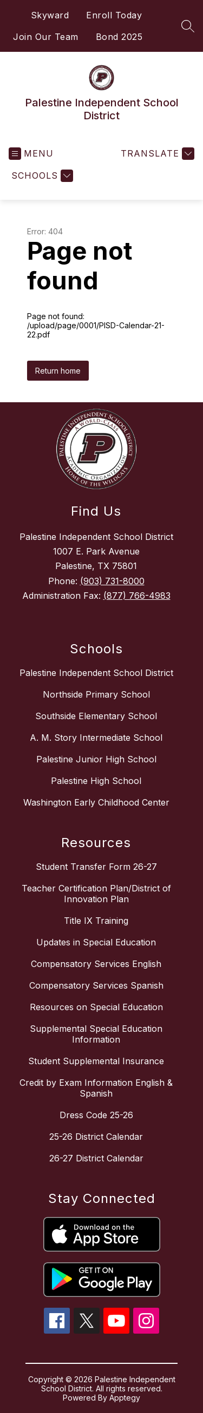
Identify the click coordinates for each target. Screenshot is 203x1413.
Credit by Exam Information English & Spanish (96, 1088)
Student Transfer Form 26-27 (96, 866)
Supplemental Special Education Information (96, 1034)
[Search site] (187, 25)
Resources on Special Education (96, 1007)
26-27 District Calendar (96, 1158)
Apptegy (124, 1397)
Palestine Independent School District (96, 672)
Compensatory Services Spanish (96, 985)
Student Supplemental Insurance (96, 1061)
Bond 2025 (119, 36)
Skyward (50, 15)
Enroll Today (114, 15)
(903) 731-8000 (112, 581)
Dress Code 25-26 (96, 1115)
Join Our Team (45, 36)
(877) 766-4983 (137, 595)
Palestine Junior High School (96, 759)
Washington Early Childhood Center (96, 802)
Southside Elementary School (96, 716)
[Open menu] (31, 153)
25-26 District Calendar (96, 1136)
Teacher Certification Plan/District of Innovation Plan (96, 893)
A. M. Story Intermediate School (96, 737)
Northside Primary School (96, 694)
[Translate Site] (156, 153)
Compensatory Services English (96, 963)
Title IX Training (96, 920)
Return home (58, 370)
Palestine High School (96, 780)
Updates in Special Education (96, 942)
